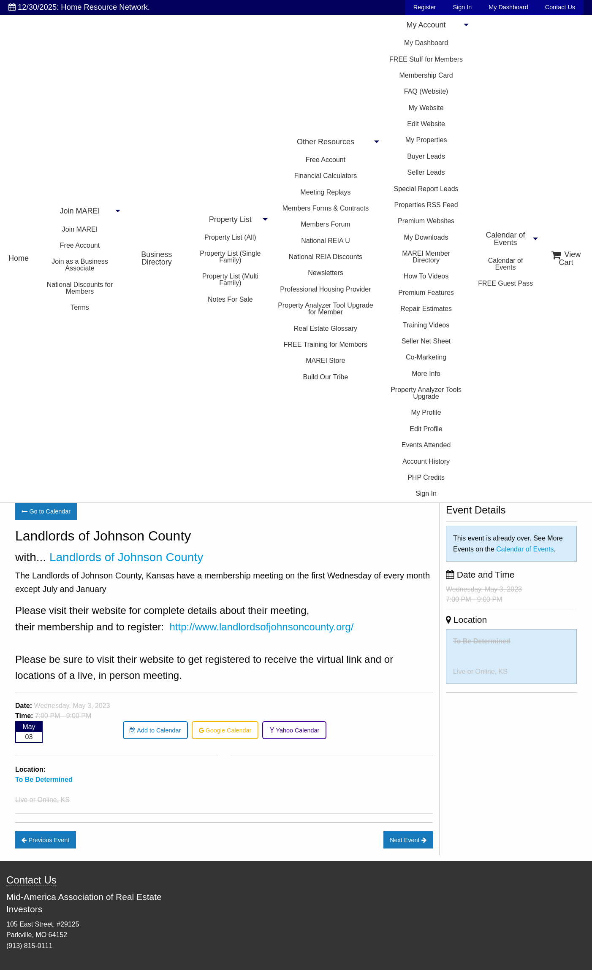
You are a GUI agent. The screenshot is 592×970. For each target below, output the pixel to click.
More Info (426, 373)
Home (18, 258)
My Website (425, 107)
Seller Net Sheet (426, 341)
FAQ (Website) (426, 91)
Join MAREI (80, 211)
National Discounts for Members (80, 288)
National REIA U (325, 240)
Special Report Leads (426, 188)
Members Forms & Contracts (325, 208)
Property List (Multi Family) (230, 279)
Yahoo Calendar (294, 730)
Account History (426, 461)
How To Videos (426, 276)
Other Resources (325, 142)
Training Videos (426, 325)
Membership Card (426, 75)
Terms (80, 307)
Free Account (80, 245)
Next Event (408, 840)
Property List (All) (230, 237)
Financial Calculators (325, 175)
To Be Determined (482, 641)
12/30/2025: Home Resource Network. (79, 7)
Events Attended (426, 445)
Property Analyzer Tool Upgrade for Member (325, 309)
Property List (230, 219)
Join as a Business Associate (80, 265)
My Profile (426, 412)
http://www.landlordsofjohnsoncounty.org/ (262, 626)
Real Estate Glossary (325, 328)
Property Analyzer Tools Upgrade (426, 393)
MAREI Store (325, 360)
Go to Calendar (46, 511)
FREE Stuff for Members (426, 59)
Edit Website (426, 123)
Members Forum (325, 224)
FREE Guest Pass (505, 283)
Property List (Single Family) (230, 257)
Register (424, 7)
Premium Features (426, 292)
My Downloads (426, 237)
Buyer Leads (426, 156)
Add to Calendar (155, 730)
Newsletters (325, 272)
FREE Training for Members (325, 344)
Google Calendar (225, 730)
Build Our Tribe (325, 377)
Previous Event (45, 840)
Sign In (462, 7)
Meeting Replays (325, 192)
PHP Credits (426, 477)
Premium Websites (426, 220)
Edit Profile (426, 428)
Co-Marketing (426, 357)
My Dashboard (508, 7)
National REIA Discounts (325, 256)
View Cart (566, 258)
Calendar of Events (505, 239)
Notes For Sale (230, 299)
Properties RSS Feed (426, 204)
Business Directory (156, 258)
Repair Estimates (426, 308)
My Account (426, 25)
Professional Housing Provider (325, 289)
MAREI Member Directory (426, 257)
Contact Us (560, 7)
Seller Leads (426, 172)
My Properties (426, 139)
